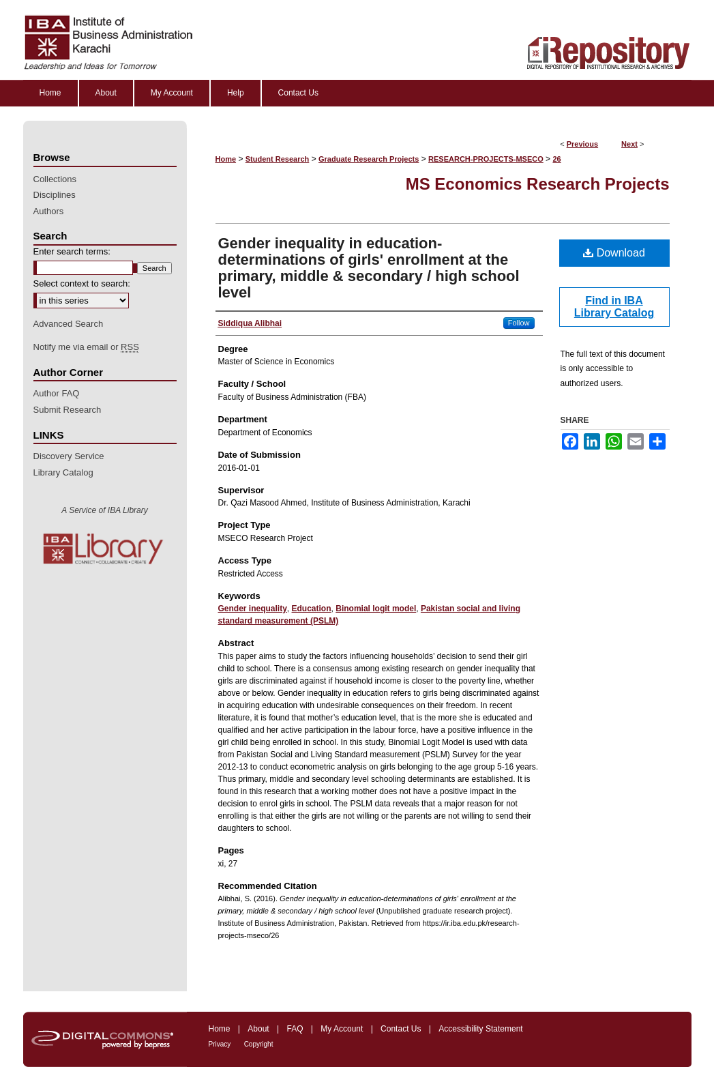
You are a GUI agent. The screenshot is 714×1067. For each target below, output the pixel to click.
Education (311, 608)
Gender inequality (252, 608)
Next (629, 144)
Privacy (220, 1044)
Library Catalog (63, 472)
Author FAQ (56, 393)
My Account (342, 1029)
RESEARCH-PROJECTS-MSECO (486, 159)
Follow (519, 323)
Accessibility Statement (480, 1029)
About (258, 1029)
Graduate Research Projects (368, 159)
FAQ (294, 1029)
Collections (55, 179)
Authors (48, 211)
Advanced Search (68, 324)
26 (556, 159)
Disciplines (54, 195)
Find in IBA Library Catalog (614, 307)
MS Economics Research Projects (538, 184)
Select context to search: (81, 283)
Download (614, 253)
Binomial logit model (376, 608)
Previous (582, 144)
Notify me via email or (86, 347)
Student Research (278, 159)
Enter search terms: (71, 251)
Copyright (258, 1044)
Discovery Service (68, 456)
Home (226, 159)
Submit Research (67, 410)
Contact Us (401, 1029)
